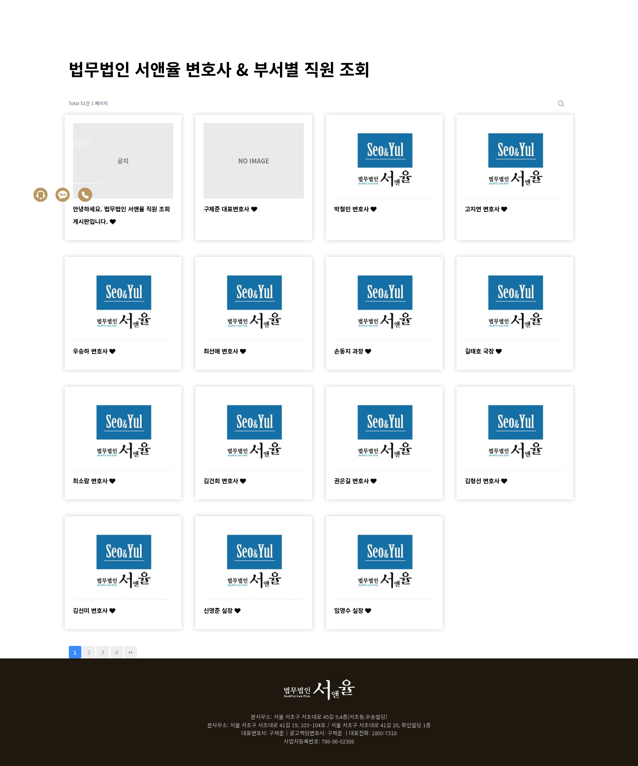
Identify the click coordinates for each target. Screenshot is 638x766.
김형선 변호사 (486, 480)
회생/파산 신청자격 (55, 84)
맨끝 (130, 652)
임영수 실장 (352, 610)
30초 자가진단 (47, 122)
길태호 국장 (483, 351)
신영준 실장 (222, 610)
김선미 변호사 (94, 610)
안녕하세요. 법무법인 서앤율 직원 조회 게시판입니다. (121, 215)
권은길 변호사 (355, 480)
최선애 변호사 (225, 351)
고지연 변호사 (486, 208)
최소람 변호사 (94, 480)
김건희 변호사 (225, 480)
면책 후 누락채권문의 (58, 141)
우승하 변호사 (94, 351)
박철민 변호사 (355, 208)
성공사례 (39, 103)
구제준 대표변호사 (230, 208)
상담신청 (39, 161)
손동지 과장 (352, 351)
